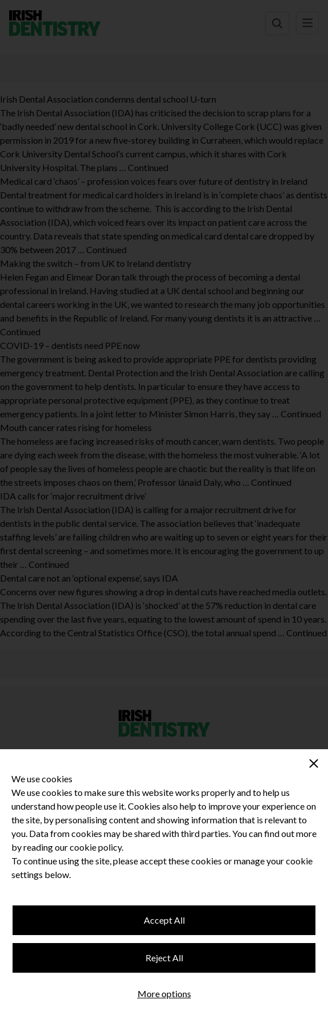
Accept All (164, 920)
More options (164, 993)
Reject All (164, 957)
